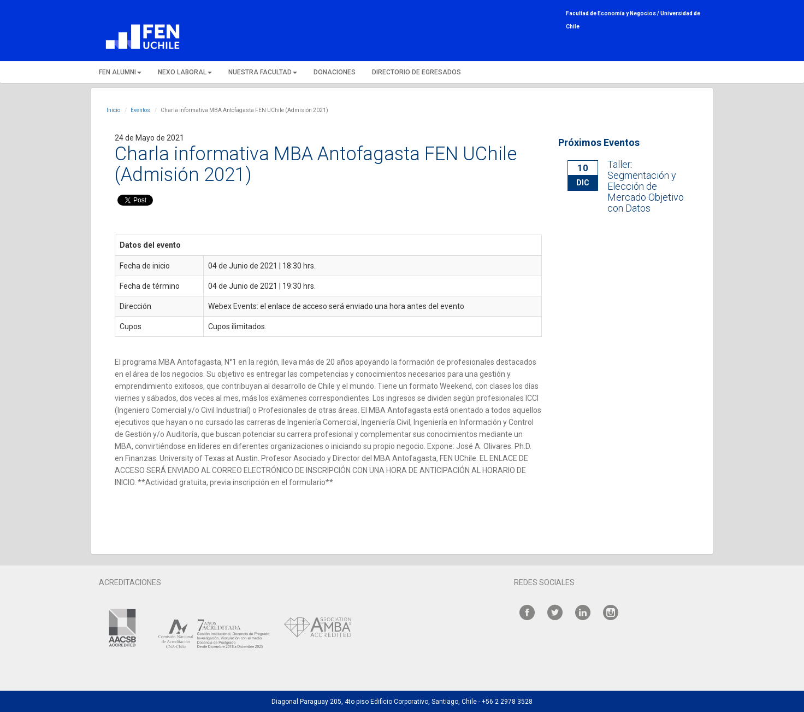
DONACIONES (335, 72)
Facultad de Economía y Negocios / (613, 13)
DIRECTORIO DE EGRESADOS (416, 72)
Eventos (140, 110)
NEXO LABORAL (185, 72)
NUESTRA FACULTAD (262, 72)
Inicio (113, 110)
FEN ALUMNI (120, 72)
